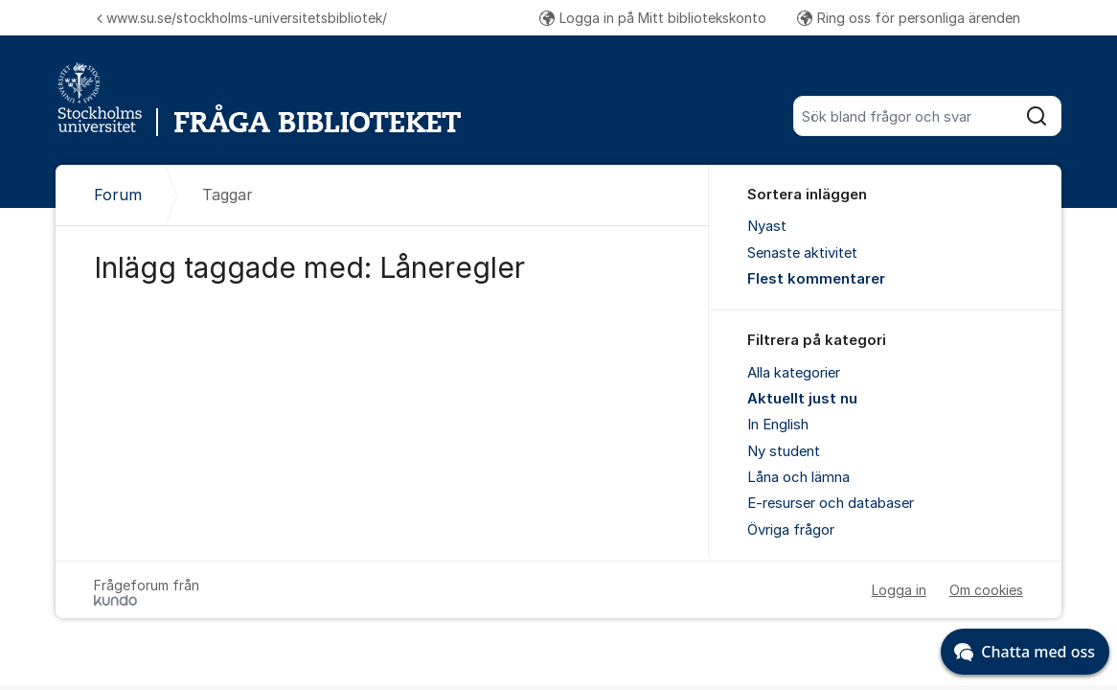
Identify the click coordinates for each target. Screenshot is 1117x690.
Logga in (899, 590)
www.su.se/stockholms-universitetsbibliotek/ (242, 18)
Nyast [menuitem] (766, 226)
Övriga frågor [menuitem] (790, 530)
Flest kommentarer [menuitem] (816, 279)
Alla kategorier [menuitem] (793, 372)
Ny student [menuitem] (783, 451)
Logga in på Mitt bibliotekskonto (652, 18)
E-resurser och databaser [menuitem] (830, 503)
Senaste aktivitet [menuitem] (802, 253)
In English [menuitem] (778, 424)
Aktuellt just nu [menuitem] (802, 398)
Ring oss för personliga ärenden (908, 18)
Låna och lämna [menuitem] (798, 477)
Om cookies (986, 590)
